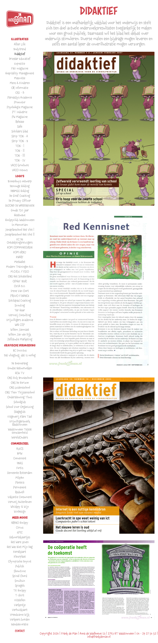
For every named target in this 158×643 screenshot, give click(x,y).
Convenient (19, 458)
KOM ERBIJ (19, 252)
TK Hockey (19, 590)
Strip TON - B (20, 141)
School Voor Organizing (20, 406)
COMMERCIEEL (20, 443)
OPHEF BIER (20, 281)
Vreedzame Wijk (19, 614)
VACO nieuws (20, 170)
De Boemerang (20, 363)
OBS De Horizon (20, 382)
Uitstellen (19, 600)
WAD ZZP (20, 324)
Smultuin (20, 580)
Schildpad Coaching (20, 300)
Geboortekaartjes (19, 537)
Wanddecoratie (19, 624)
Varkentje (20, 604)
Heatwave (19, 215)
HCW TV (19, 372)
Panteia (19, 482)
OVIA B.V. (19, 286)
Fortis (19, 467)
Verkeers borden (20, 619)
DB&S (20, 463)
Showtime (20, 571)
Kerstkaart (19, 551)
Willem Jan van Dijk (20, 334)
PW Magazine (20, 116)
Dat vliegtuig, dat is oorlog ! (20, 357)
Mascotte (19, 78)
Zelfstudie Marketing (19, 339)
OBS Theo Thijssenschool (20, 392)
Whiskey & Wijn (20, 506)
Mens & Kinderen (20, 82)
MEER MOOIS (20, 518)
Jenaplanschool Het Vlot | (19, 229)
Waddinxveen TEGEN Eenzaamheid (19, 431)
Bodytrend (20, 49)
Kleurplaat (20, 556)
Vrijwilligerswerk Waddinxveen (19, 423)
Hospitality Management (19, 73)
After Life (19, 44)
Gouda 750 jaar (20, 210)
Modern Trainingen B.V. (19, 266)
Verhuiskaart (19, 609)
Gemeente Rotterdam (19, 472)
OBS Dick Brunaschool (19, 377)
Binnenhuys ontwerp (20, 181)
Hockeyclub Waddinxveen (19, 219)
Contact (20, 631)
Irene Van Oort (20, 290)
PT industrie (19, 111)
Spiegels (20, 585)
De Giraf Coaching (19, 195)
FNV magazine (19, 68)
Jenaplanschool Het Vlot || (20, 234)
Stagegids (19, 411)
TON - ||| (20, 155)
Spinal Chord (19, 575)
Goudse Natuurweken (20, 368)
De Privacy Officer (20, 200)
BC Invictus (20, 350)
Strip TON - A (20, 136)
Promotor (19, 102)
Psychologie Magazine (20, 107)
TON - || (20, 150)
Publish (19, 566)
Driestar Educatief (19, 58)
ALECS (19, 448)
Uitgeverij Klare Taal (20, 416)
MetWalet (19, 261)
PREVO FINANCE (19, 295)
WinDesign (20, 511)
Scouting (20, 305)
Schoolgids (20, 402)
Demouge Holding (20, 186)
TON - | (19, 145)
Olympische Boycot (19, 561)
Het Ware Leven (20, 542)
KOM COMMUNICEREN (19, 247)
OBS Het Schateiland (20, 276)
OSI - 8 (19, 92)
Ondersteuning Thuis (19, 397)
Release (20, 121)
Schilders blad (20, 131)
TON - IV (19, 160)
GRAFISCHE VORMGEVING (19, 345)
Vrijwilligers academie (19, 319)
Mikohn (20, 477)
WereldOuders (20, 437)
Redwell (19, 492)
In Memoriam (20, 224)
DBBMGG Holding (20, 190)
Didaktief (19, 53)
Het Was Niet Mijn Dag (20, 546)
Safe (19, 126)
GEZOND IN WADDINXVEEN (19, 205)
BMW (19, 453)
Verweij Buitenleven (20, 501)
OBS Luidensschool (19, 387)
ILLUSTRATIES (19, 39)
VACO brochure (20, 165)
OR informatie (19, 87)
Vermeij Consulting (20, 315)
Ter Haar (20, 310)
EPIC (20, 532)
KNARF (20, 256)
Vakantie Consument (20, 496)
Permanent (19, 487)
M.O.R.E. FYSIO (20, 271)
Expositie (19, 63)
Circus (19, 527)
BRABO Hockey (19, 522)
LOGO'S (19, 176)
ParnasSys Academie (20, 97)
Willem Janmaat (20, 329)
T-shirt (19, 595)
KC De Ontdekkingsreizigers (20, 241)
